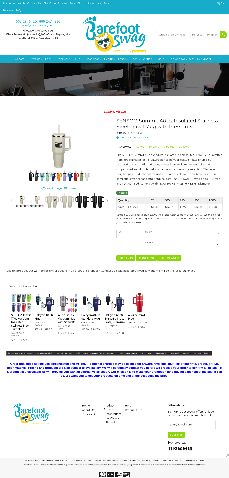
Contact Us (34, 3)
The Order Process (55, 3)
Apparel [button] (20, 59)
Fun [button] (77, 59)
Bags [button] (48, 59)
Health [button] (108, 59)
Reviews (8, 10)
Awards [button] (35, 59)
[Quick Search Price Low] (197, 34)
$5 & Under (204, 59)
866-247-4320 (49, 21)
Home (7, 3)
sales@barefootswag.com (38, 25)
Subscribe (176, 434)
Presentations (112, 413)
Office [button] (122, 59)
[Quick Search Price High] (212, 34)
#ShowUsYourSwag (98, 3)
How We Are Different (111, 420)
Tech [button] (134, 59)
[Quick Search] (173, 34)
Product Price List (109, 407)
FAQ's (19, 10)
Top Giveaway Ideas (181, 59)
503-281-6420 (26, 21)
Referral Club (133, 410)
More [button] (160, 59)
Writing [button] (147, 59)
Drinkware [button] (63, 59)
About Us (19, 3)
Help (128, 405)
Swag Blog (76, 3)
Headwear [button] (92, 59)
